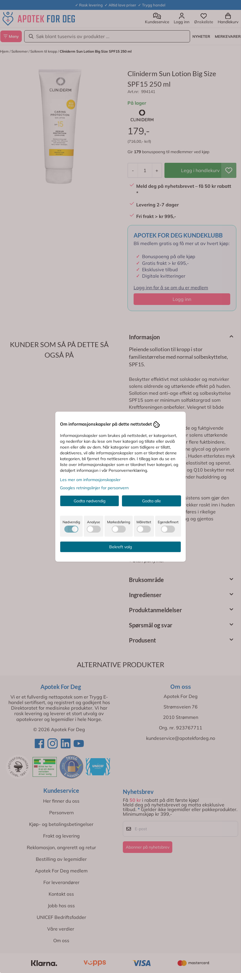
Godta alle (151, 501)
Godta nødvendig (89, 501)
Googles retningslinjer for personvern (94, 487)
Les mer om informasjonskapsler (90, 479)
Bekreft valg (120, 546)
